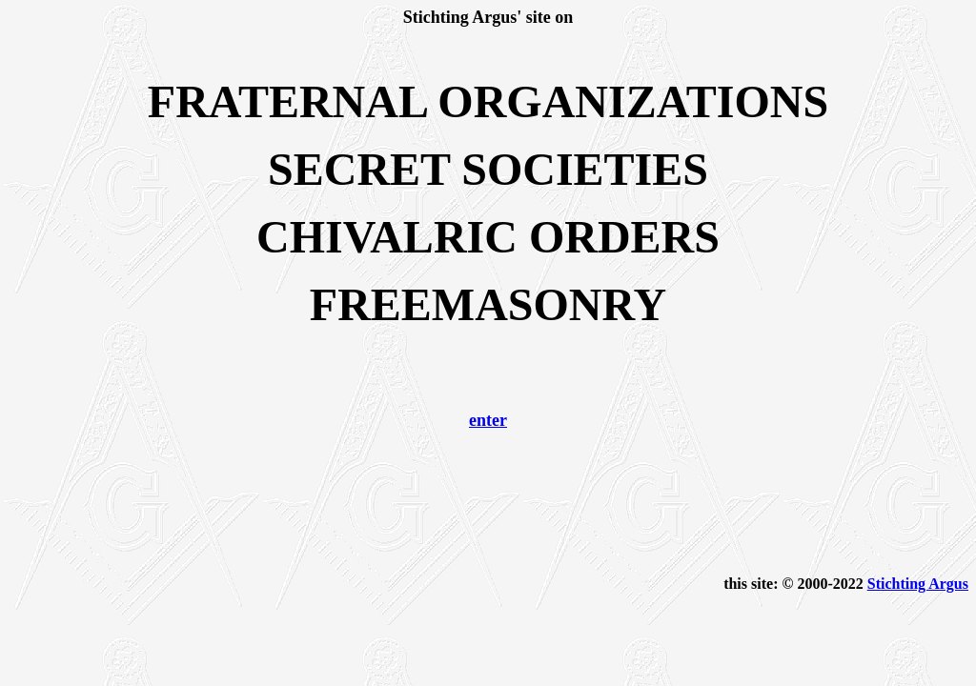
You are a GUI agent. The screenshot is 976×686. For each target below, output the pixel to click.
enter (488, 420)
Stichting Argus (917, 583)
